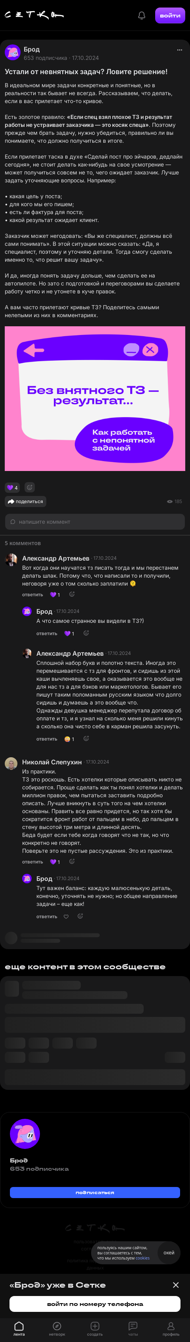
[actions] (179, 50)
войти (170, 15)
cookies (143, 1258)
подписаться (95, 1192)
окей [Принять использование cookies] (168, 1252)
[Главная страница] (34, 15)
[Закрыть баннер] (175, 1285)
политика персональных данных (95, 1264)
